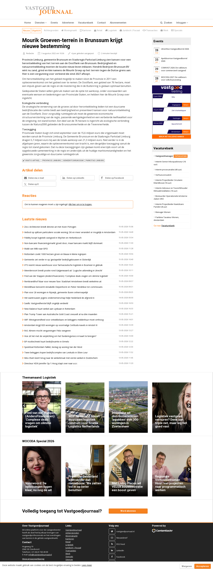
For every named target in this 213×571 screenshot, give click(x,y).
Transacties (71, 550)
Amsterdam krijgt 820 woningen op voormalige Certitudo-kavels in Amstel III (60, 325)
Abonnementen (118, 22)
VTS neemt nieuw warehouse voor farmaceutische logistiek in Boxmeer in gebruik (63, 265)
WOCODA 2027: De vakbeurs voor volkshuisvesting (174, 78)
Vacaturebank (85, 22)
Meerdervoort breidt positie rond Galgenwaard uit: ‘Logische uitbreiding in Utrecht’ (63, 270)
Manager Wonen (163, 212)
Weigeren (187, 566)
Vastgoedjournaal (74, 530)
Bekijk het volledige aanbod (171, 137)
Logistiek (69, 544)
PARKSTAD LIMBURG (95, 160)
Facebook (120, 556)
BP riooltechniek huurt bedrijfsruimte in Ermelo (46, 341)
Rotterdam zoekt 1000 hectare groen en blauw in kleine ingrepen (55, 254)
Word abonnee (128, 511)
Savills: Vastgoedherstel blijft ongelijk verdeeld (46, 303)
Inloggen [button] (182, 22)
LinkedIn (120, 550)
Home (27, 22)
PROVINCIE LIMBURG (51, 160)
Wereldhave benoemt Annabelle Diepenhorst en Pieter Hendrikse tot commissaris (63, 287)
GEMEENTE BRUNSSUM (73, 160)
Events (54, 22)
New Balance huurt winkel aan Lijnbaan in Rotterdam (49, 308)
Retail (68, 541)
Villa (173, 110)
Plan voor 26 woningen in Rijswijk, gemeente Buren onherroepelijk (56, 292)
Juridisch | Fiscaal (73, 547)
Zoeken (166, 22)
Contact (101, 22)
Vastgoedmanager (171, 156)
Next (189, 406)
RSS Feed (120, 544)
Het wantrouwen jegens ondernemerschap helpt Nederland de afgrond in (59, 297)
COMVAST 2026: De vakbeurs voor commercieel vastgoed (174, 69)
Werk (68, 553)
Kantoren (70, 538)
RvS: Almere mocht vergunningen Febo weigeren (47, 330)
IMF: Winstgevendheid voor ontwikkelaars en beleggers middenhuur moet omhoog (64, 319)
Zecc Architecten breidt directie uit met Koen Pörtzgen (50, 226)
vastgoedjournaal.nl (125, 531)
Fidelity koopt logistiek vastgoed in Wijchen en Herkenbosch (53, 237)
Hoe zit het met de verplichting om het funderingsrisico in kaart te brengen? (60, 336)
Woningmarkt (72, 536)
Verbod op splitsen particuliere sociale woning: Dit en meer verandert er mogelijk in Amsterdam (69, 232)
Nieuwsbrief (121, 537)
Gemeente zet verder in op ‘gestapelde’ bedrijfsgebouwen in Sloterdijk (57, 259)
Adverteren (68, 22)
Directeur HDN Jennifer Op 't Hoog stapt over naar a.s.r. (51, 363)
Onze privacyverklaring (33, 559)
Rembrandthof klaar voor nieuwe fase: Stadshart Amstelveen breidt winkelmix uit (62, 281)
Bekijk (186, 105)
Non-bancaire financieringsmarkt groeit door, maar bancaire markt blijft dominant (63, 243)
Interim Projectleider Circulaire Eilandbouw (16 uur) (168, 181)
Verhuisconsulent (163, 175)
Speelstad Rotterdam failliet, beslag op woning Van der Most (53, 347)
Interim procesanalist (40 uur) (168, 169)
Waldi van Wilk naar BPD (36, 248)
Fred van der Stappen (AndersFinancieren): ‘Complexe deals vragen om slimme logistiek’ (66, 276)
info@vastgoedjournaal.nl (40, 554)
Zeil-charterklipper (178, 124)
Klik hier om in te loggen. (80, 204)
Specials (69, 556)
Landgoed (175, 97)
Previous (24, 406)
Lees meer (87, 565)
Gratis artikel (31, 160)
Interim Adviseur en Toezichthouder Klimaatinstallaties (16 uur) (171, 189)
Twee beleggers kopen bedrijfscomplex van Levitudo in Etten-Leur (56, 352)
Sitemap (69, 559)
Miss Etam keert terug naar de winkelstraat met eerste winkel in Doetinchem (61, 358)
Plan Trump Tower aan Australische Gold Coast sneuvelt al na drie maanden (60, 314)
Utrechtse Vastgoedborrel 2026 (175, 49)
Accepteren (202, 566)
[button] (41, 22)
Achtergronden (72, 533)
